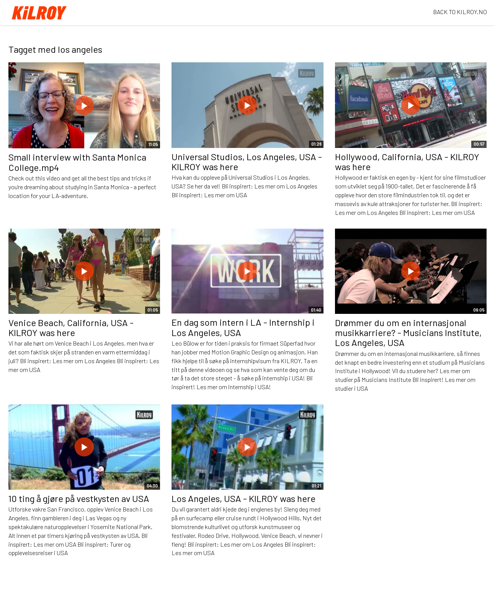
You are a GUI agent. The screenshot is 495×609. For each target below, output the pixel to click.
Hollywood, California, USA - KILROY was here (407, 161)
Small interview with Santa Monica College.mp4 (77, 161)
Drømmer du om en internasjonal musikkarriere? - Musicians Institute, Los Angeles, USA (408, 332)
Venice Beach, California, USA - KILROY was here (71, 327)
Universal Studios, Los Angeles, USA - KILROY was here (247, 161)
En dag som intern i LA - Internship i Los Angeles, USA (243, 327)
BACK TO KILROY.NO (460, 11)
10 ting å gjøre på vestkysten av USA (78, 498)
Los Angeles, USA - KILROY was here (243, 498)
